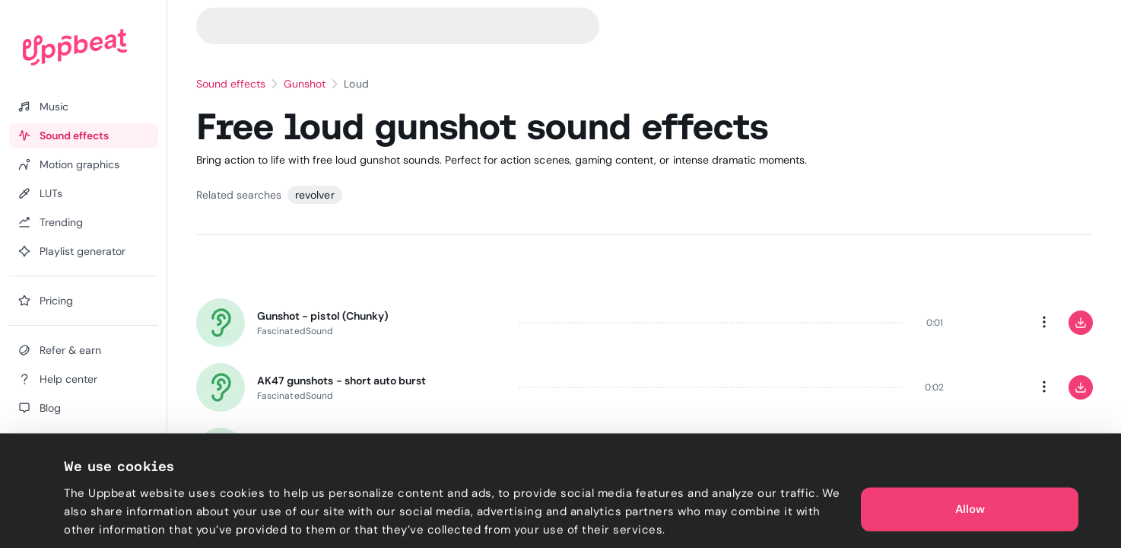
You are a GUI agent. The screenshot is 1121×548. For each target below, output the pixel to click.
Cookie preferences (119, 518)
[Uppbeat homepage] (75, 47)
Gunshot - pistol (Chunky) (323, 316)
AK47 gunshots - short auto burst (341, 380)
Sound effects (231, 84)
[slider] (711, 322)
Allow (970, 472)
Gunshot (305, 84)
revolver (314, 195)
